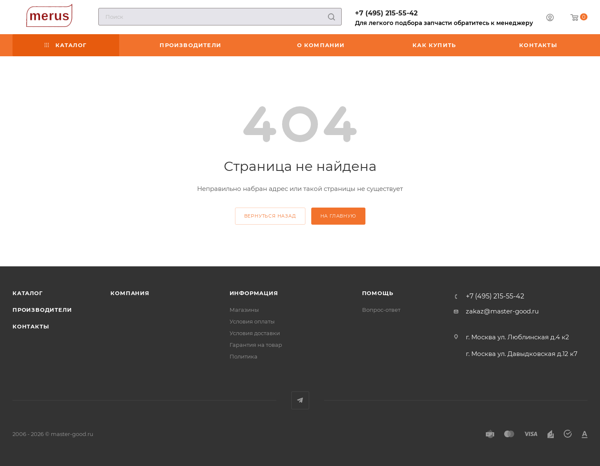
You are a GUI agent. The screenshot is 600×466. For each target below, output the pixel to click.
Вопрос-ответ (381, 309)
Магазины (244, 309)
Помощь (377, 293)
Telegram (300, 400)
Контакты (30, 326)
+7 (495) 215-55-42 (386, 13)
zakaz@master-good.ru (502, 311)
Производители (42, 309)
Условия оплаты (252, 321)
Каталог (27, 293)
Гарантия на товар (256, 344)
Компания (129, 293)
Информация (254, 293)
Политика (244, 356)
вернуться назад (270, 216)
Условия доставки (255, 333)
